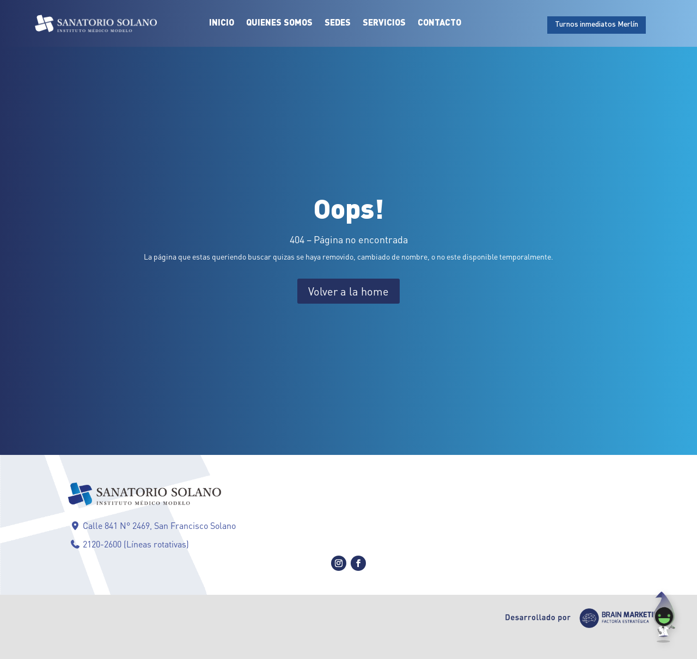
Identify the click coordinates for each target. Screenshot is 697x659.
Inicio (221, 23)
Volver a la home (348, 291)
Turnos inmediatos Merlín (596, 24)
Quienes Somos (279, 23)
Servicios (384, 23)
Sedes (338, 23)
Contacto (439, 23)
